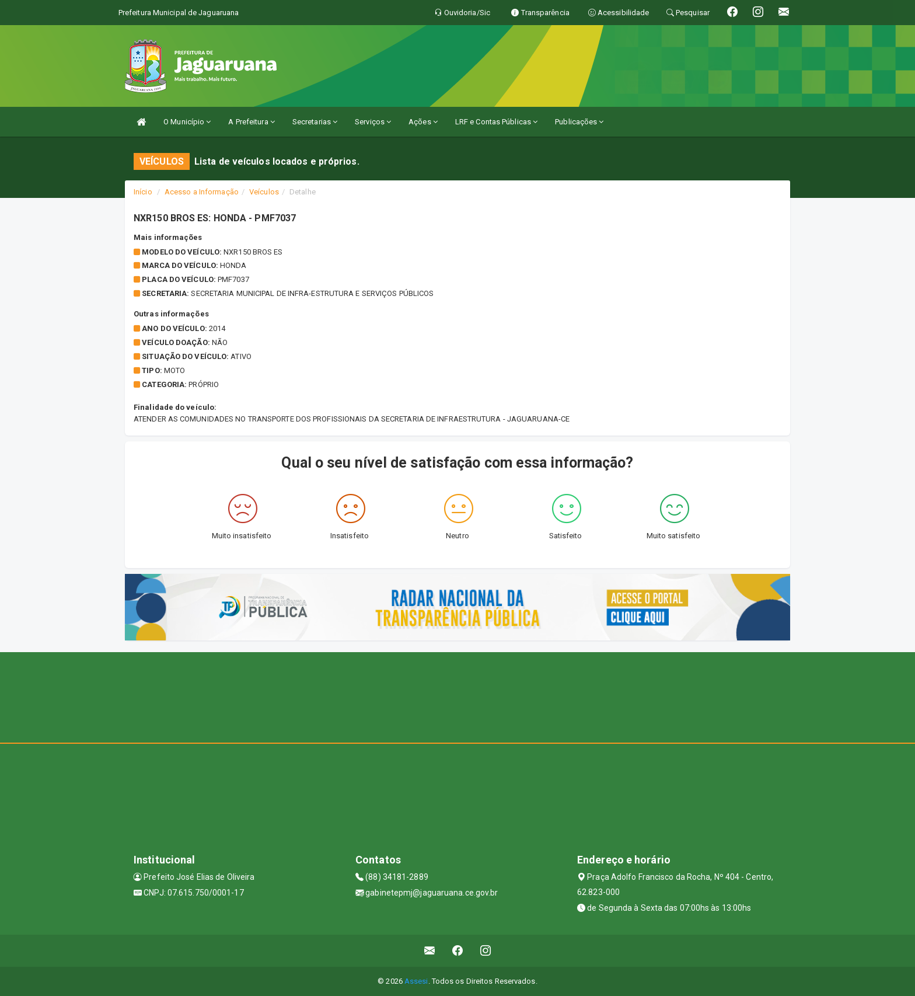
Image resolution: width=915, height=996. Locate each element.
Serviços (373, 121)
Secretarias (314, 121)
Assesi (416, 981)
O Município (187, 121)
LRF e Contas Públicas (496, 121)
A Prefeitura (251, 121)
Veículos (264, 191)
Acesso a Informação (202, 191)
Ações (423, 121)
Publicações (579, 121)
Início (143, 191)
